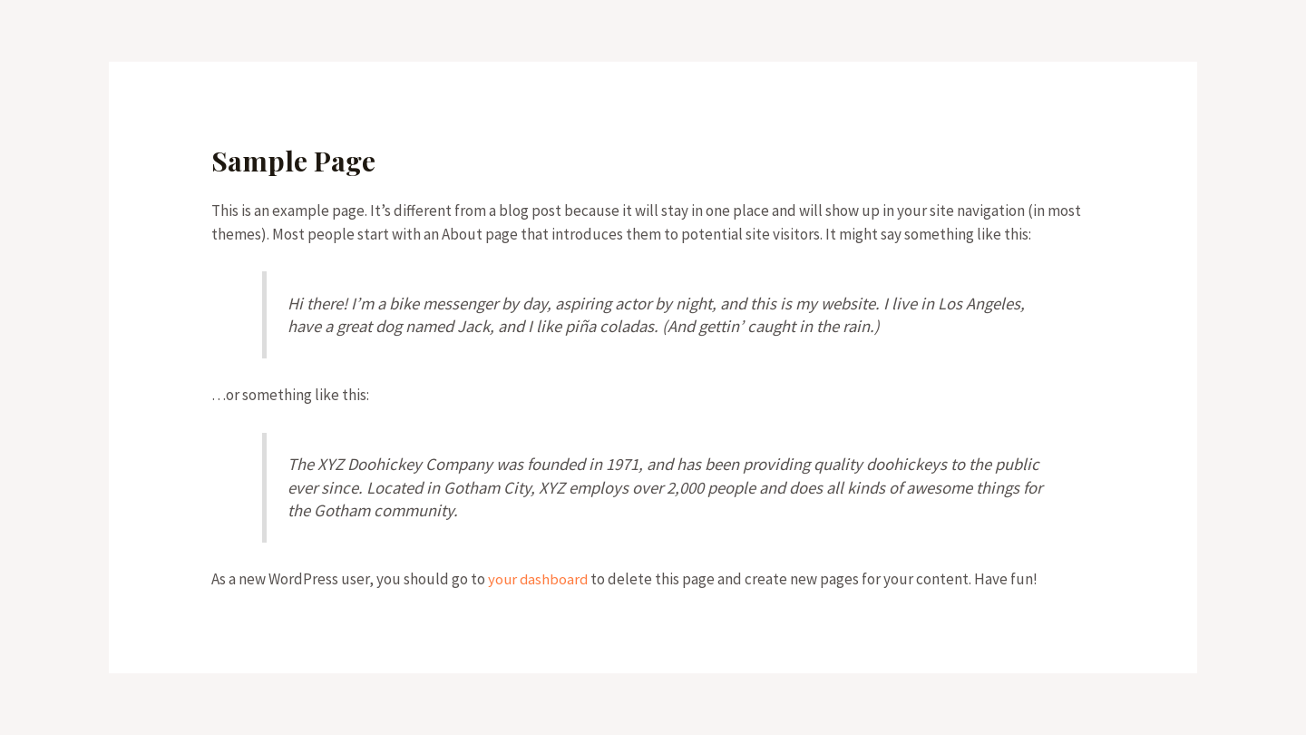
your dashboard (539, 579)
